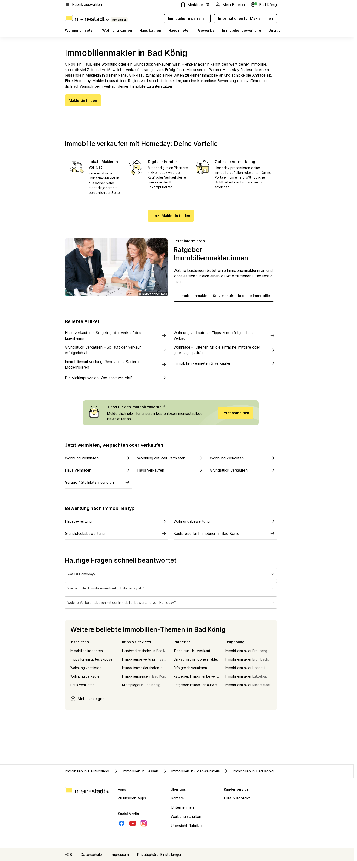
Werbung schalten (186, 816)
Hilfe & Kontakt (237, 798)
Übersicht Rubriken (187, 825)
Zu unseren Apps (132, 798)
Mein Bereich (230, 4)
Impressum (120, 854)
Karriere (177, 798)
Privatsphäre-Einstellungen (159, 854)
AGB (68, 854)
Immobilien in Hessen (135, 771)
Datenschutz (91, 854)
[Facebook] (121, 823)
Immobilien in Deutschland (87, 771)
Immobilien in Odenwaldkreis (191, 771)
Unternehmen (182, 807)
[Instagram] (143, 823)
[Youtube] (132, 823)
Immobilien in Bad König (248, 771)
